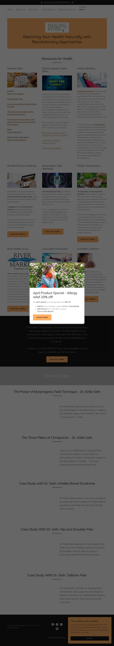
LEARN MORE (42, 317)
